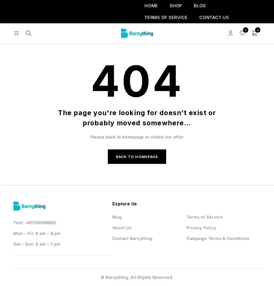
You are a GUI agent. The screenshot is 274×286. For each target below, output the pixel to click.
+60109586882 (40, 224)
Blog (200, 5)
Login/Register (230, 33)
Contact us (214, 17)
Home (151, 5)
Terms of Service (166, 17)
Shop (176, 5)
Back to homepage (137, 157)
